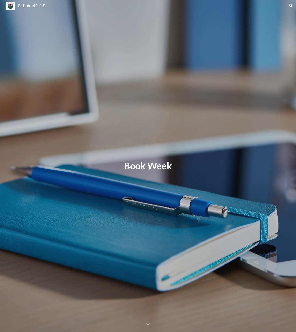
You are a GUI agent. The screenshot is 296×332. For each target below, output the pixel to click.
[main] (148, 166)
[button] (291, 6)
